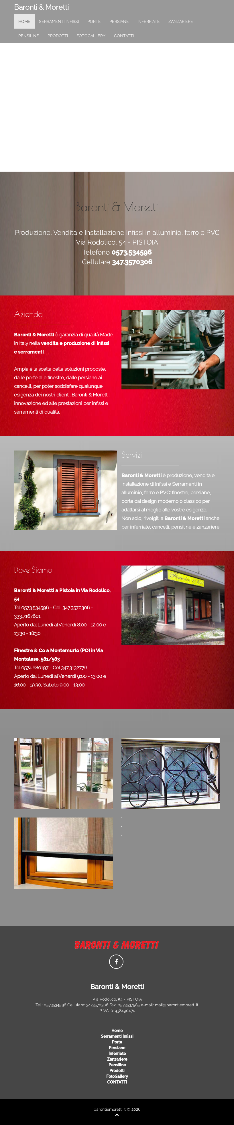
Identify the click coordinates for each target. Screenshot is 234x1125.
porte (94, 21)
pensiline (28, 35)
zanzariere (180, 21)
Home (117, 1030)
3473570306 (97, 1005)
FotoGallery (90, 35)
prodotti (58, 35)
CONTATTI (124, 35)
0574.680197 (34, 667)
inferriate (148, 21)
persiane (119, 21)
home (24, 21)
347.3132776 (74, 667)
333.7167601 (27, 616)
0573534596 (55, 1005)
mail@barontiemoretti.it (176, 1005)
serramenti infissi (59, 21)
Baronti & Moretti (41, 7)
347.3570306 (76, 607)
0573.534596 (35, 607)
